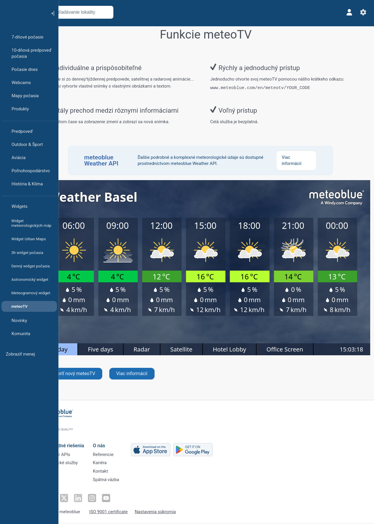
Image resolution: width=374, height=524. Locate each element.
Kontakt (121, 473)
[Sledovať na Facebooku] (69, 499)
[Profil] (347, 12)
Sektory (71, 473)
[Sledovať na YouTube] (123, 499)
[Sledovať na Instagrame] (110, 499)
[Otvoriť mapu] (129, 12)
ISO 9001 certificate (129, 513)
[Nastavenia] (361, 12)
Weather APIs (77, 454)
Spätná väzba (126, 482)
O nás (119, 444)
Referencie (123, 454)
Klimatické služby (81, 463)
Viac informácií (155, 380)
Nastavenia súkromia (175, 513)
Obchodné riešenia (84, 444)
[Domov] (23, 13)
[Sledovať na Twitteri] (83, 499)
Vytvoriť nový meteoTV (94, 380)
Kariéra (120, 463)
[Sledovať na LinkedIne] (96, 499)
